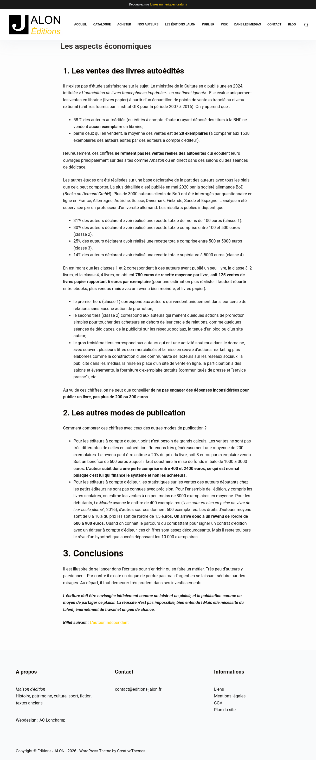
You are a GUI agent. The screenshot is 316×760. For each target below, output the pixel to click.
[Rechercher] (306, 25)
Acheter (124, 24)
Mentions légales (230, 696)
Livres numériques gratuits (168, 4)
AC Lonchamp (52, 720)
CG (217, 703)
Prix (224, 24)
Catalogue (102, 24)
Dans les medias (247, 24)
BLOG (292, 24)
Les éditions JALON (180, 24)
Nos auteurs (148, 24)
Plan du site (225, 709)
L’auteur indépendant (109, 622)
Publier (208, 24)
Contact (274, 24)
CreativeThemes (131, 751)
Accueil (80, 24)
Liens (219, 689)
